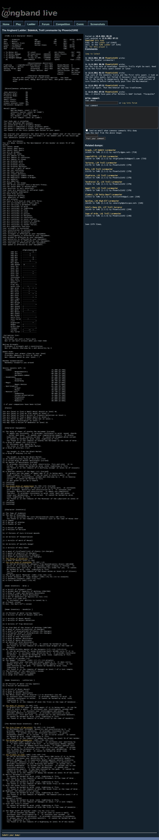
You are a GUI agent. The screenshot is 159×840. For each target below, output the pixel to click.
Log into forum (129, 103)
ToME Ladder (105, 45)
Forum (46, 24)
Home (6, 24)
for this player (97, 47)
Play (18, 24)
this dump (94, 40)
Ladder (31, 24)
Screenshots (97, 24)
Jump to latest (92, 54)
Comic (80, 24)
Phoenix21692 (111, 58)
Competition (63, 24)
